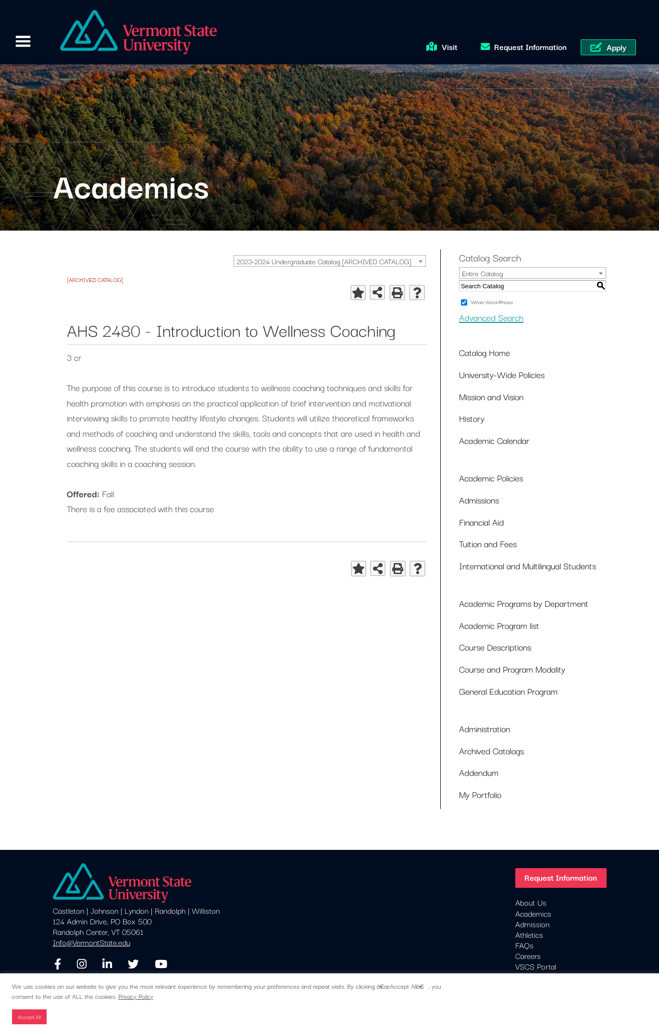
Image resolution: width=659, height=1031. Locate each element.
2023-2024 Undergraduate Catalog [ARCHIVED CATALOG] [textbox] (323, 261)
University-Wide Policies (502, 374)
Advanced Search (491, 317)
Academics (533, 913)
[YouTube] (161, 964)
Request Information (530, 46)
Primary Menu (23, 42)
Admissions (479, 499)
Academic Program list (499, 625)
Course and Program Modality (512, 668)
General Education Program (508, 691)
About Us (531, 902)
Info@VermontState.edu (91, 942)
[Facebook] (58, 964)
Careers (528, 955)
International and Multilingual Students (527, 565)
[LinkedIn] (107, 964)
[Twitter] (133, 964)
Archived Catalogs (491, 750)
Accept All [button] (29, 1016)
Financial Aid (481, 521)
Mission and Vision (491, 396)
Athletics (529, 934)
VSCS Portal (535, 966)
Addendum (478, 772)
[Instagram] (81, 964)
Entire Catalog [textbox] (482, 273)
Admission (532, 924)
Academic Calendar (494, 440)
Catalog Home (484, 352)
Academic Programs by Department (523, 603)
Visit (450, 46)
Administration (484, 728)
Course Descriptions (495, 646)
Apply (616, 47)
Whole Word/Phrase (492, 302)
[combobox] (330, 261)
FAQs (524, 945)
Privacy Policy (135, 996)
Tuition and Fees (488, 543)
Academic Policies (491, 477)
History (472, 418)
